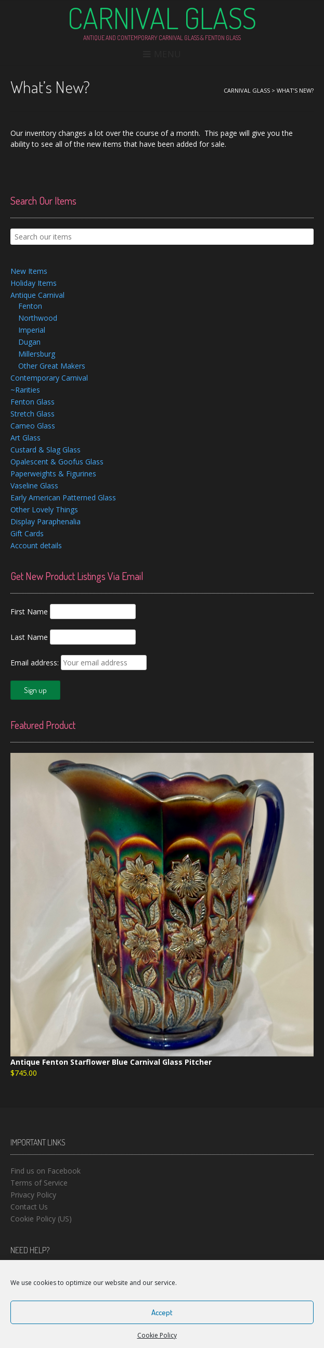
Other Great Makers (51, 366)
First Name (29, 611)
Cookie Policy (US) (41, 1219)
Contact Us (29, 1207)
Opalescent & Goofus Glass (56, 462)
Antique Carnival (37, 295)
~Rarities (25, 390)
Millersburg (36, 354)
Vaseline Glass (34, 485)
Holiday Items (33, 283)
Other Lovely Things (44, 509)
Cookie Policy (157, 1335)
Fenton (30, 306)
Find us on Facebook (45, 1171)
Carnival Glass (162, 17)
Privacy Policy (33, 1195)
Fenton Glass (32, 402)
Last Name (29, 637)
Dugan (29, 342)
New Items (28, 271)
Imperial (31, 330)
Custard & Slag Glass (45, 450)
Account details (36, 545)
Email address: (35, 662)
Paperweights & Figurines (53, 473)
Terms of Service (39, 1183)
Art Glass (25, 438)
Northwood (37, 318)
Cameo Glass (32, 426)
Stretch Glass (32, 414)
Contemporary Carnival (49, 378)
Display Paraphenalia (45, 521)
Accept (162, 1312)
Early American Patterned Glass (63, 497)
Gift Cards (27, 533)
